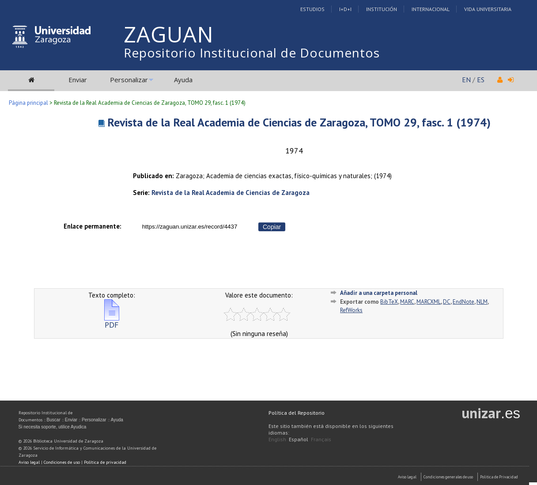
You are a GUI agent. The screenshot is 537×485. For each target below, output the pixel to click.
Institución (381, 9)
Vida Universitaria (487, 9)
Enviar (77, 79)
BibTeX (389, 302)
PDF (111, 321)
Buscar (54, 419)
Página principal (28, 103)
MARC (407, 302)
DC (446, 302)
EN (466, 79)
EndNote (463, 302)
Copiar (272, 226)
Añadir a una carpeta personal (378, 293)
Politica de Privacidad (499, 476)
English (277, 439)
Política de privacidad (105, 462)
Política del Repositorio (296, 412)
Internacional (431, 9)
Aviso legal (29, 462)
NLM (482, 302)
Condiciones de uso (62, 462)
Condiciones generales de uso (448, 476)
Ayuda (183, 79)
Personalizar (129, 79)
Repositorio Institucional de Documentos (252, 52)
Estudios (312, 9)
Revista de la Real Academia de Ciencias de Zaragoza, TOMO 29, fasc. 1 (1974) (299, 122)
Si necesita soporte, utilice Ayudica (53, 426)
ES (480, 79)
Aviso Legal (407, 476)
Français (321, 439)
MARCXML (428, 302)
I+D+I (345, 9)
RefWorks (351, 310)
